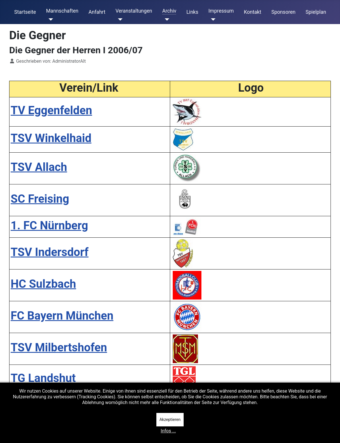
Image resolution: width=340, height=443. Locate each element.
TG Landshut (43, 378)
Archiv (169, 11)
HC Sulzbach (43, 284)
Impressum (221, 11)
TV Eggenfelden (51, 110)
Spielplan (316, 12)
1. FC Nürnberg (49, 225)
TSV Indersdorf (49, 252)
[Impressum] (211, 19)
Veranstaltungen (133, 11)
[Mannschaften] (49, 19)
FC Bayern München (62, 315)
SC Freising (40, 199)
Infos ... (168, 431)
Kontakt (252, 12)
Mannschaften (62, 11)
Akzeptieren (170, 419)
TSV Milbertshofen (59, 347)
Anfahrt (97, 12)
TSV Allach (39, 167)
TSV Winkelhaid (51, 138)
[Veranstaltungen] (119, 19)
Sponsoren (283, 12)
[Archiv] (165, 19)
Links (192, 12)
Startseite (25, 12)
